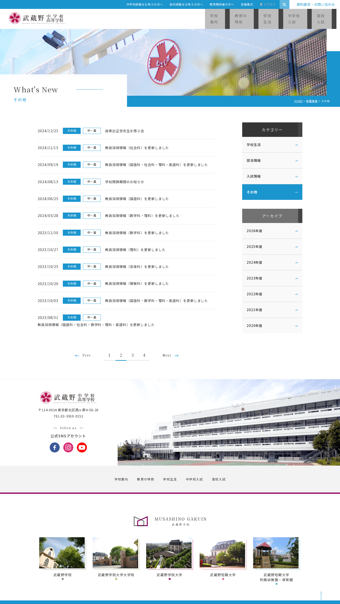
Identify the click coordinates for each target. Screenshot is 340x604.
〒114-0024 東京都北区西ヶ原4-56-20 (71, 393)
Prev (88, 334)
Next (172, 334)
